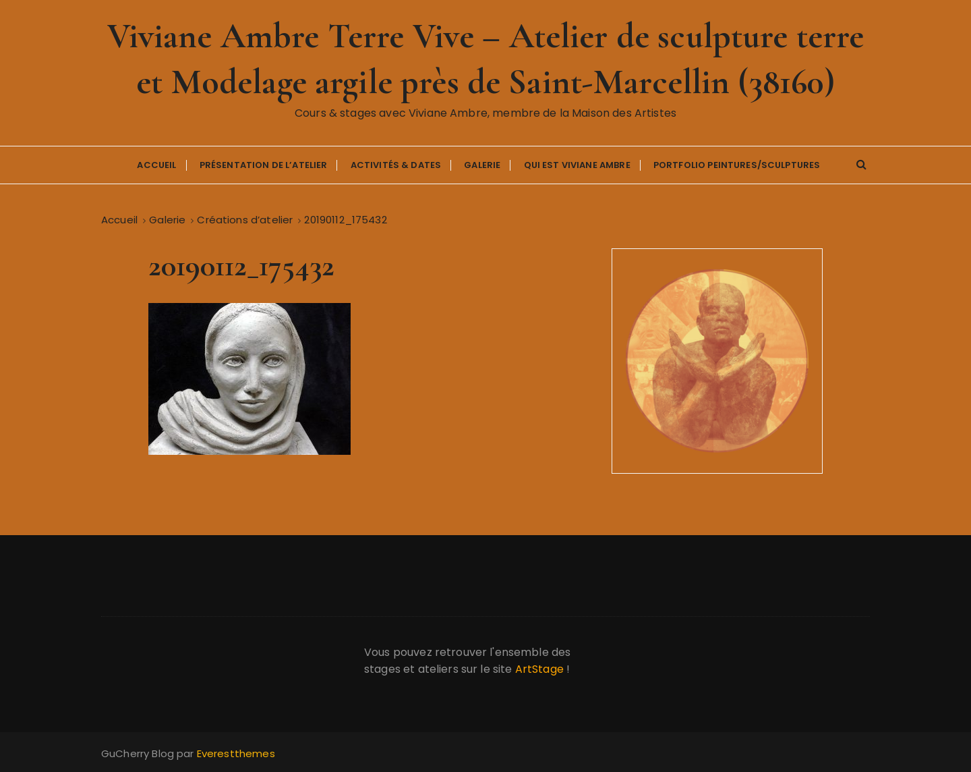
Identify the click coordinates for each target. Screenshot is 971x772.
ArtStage (539, 669)
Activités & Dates (396, 165)
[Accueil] (119, 220)
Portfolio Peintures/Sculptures (737, 165)
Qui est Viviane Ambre (577, 165)
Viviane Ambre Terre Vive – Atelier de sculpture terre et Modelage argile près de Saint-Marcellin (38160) (485, 59)
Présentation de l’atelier (264, 165)
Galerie (482, 165)
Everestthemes (236, 753)
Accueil (156, 165)
